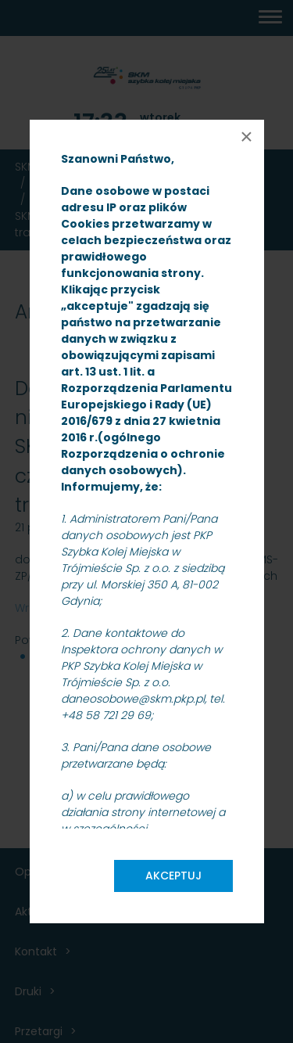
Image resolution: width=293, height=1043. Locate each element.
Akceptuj (173, 875)
